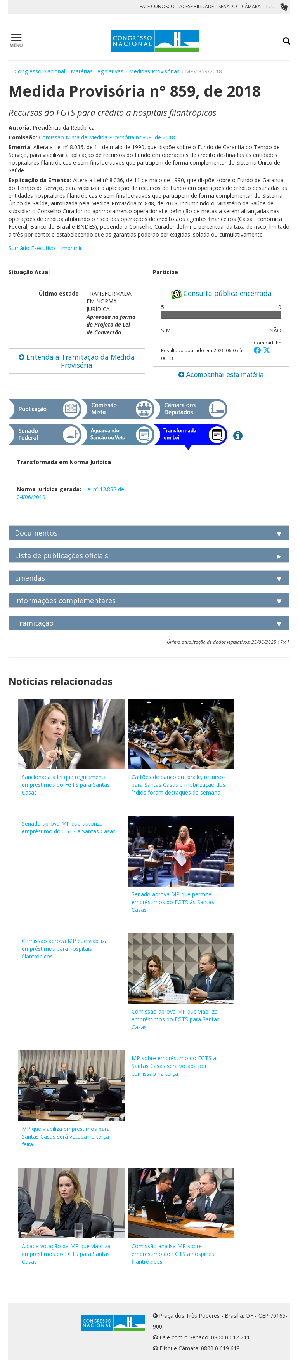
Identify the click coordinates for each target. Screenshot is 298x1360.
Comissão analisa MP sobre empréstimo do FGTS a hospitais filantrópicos (173, 1253)
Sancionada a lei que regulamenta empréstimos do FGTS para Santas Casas (66, 784)
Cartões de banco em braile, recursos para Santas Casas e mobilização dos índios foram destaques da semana (179, 784)
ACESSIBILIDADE (196, 6)
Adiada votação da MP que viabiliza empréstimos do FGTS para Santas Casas (66, 1253)
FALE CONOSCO (157, 6)
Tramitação (34, 623)
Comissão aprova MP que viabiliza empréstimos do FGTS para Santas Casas (176, 1019)
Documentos (36, 532)
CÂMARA (251, 6)
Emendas (30, 578)
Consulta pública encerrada (221, 294)
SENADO (227, 6)
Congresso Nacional (39, 71)
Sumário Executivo (32, 248)
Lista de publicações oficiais (61, 555)
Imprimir (71, 248)
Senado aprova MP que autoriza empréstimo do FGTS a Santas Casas (69, 827)
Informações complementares (65, 600)
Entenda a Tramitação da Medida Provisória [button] (77, 361)
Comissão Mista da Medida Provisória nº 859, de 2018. (107, 137)
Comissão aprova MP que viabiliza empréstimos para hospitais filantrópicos (65, 948)
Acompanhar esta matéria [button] (220, 375)
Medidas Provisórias (154, 71)
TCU (270, 6)
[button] (258, 350)
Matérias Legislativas (97, 71)
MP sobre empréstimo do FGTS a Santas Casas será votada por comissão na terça (174, 1065)
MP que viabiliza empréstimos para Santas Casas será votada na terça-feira (66, 1136)
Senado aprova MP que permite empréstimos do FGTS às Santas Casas (173, 901)
